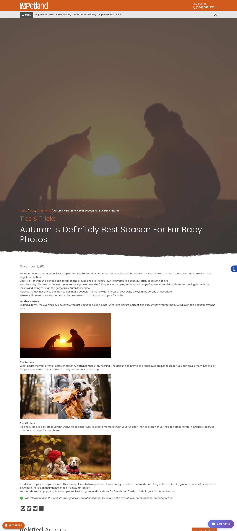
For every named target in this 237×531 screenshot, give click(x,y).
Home (23, 210)
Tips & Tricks (38, 218)
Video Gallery (63, 14)
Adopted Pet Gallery (84, 14)
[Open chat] (221, 524)
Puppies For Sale (44, 14)
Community (44, 210)
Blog (118, 14)
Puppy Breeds (106, 14)
